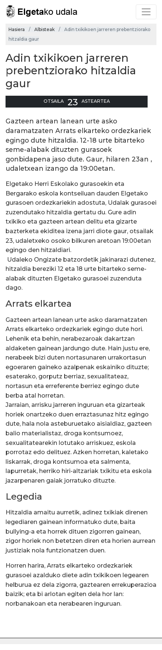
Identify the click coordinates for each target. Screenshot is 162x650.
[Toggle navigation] (146, 11)
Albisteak (44, 29)
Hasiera (16, 29)
